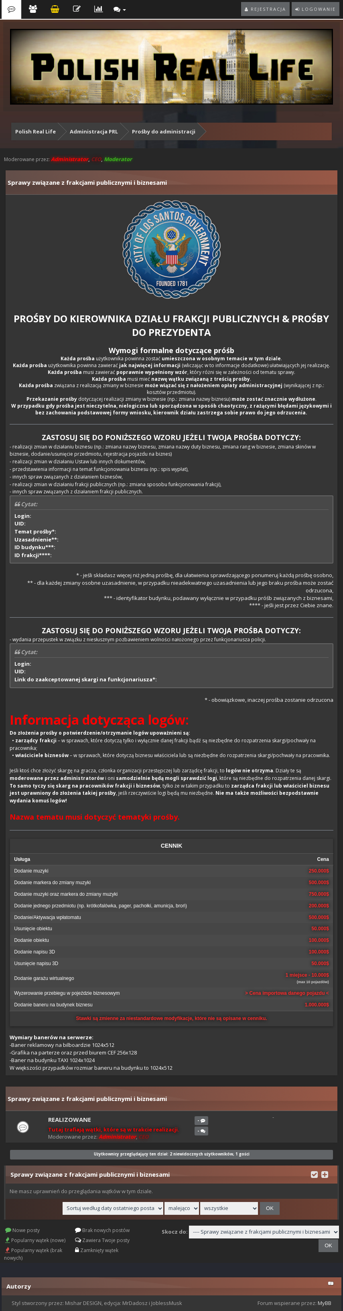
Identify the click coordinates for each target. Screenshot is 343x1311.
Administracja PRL (94, 131)
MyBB (324, 1303)
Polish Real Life (35, 131)
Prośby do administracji (163, 131)
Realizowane (69, 1119)
